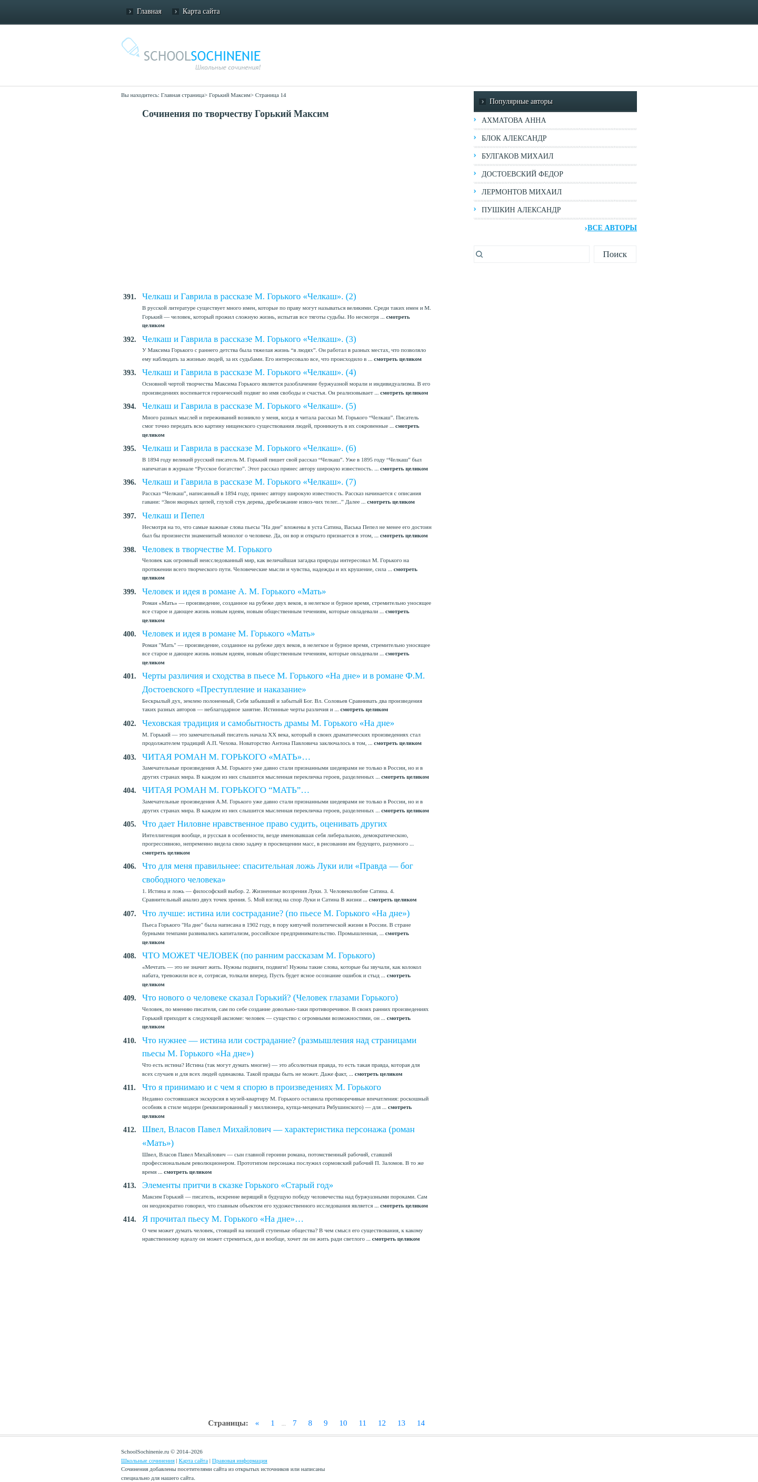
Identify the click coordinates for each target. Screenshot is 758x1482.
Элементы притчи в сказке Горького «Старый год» (237, 1185)
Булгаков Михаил (517, 156)
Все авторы (612, 228)
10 (343, 1423)
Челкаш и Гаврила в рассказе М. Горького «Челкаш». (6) (249, 448)
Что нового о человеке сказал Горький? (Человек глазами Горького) (270, 998)
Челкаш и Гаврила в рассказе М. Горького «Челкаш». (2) (249, 296)
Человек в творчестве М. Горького (207, 549)
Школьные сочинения (148, 1460)
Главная (149, 11)
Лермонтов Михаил (522, 192)
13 (401, 1423)
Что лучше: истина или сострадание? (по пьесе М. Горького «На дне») (276, 913)
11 (362, 1423)
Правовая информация (239, 1460)
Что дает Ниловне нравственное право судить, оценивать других (264, 824)
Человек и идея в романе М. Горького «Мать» (228, 634)
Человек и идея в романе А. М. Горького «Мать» (234, 591)
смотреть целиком (398, 359)
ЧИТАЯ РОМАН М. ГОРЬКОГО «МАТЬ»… (226, 757)
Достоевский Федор (522, 174)
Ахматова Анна (514, 120)
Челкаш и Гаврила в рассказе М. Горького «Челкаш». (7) (249, 482)
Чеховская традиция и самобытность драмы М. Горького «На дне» (268, 723)
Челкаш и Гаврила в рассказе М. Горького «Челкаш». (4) (249, 372)
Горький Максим (230, 95)
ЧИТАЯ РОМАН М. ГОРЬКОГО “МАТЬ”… (226, 790)
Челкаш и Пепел (173, 516)
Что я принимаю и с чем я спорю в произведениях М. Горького (261, 1087)
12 (382, 1423)
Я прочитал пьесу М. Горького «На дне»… (223, 1219)
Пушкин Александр (521, 210)
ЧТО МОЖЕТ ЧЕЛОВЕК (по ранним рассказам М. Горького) (258, 955)
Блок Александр (514, 138)
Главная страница (182, 95)
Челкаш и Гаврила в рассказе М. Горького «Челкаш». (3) (249, 339)
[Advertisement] (297, 205)
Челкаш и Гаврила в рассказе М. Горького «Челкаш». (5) (249, 406)
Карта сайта (201, 11)
